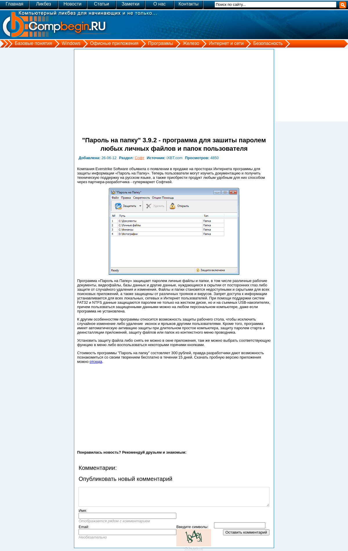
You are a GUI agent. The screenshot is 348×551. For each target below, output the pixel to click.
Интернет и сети (226, 43)
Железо (191, 43)
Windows (71, 43)
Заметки (130, 3)
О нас (159, 3)
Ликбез (43, 3)
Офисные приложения (114, 43)
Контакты (188, 3)
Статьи (101, 3)
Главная (14, 3)
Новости (72, 3)
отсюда (96, 361)
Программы (160, 43)
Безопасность (268, 43)
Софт (139, 158)
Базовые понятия (33, 43)
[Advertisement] (174, 92)
